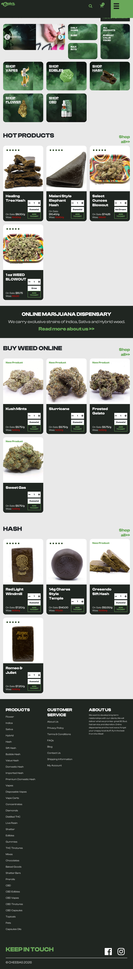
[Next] (61, 37)
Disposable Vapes (16, 791)
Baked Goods (13, 866)
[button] (105, 6)
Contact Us (54, 753)
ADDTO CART (34, 215)
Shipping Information (59, 759)
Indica (9, 723)
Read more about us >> (66, 329)
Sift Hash (11, 748)
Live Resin (12, 823)
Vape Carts (12, 798)
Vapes (9, 785)
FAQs (50, 740)
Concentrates (14, 804)
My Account (54, 765)
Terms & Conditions (59, 734)
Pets (8, 922)
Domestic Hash (15, 766)
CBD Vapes (12, 897)
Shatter (10, 829)
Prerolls (10, 879)
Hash (9, 741)
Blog (49, 746)
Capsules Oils (13, 929)
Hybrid (10, 735)
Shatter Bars (13, 873)
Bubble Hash (13, 754)
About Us (52, 721)
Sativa (9, 729)
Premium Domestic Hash (20, 779)
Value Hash (12, 760)
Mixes (9, 854)
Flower (10, 716)
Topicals (11, 916)
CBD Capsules (14, 910)
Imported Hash (14, 773)
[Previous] (7, 37)
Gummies (11, 841)
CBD (8, 885)
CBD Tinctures (14, 904)
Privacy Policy (55, 728)
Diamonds (12, 810)
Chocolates (12, 860)
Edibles (10, 835)
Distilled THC (13, 816)
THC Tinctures (14, 848)
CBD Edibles (13, 891)
